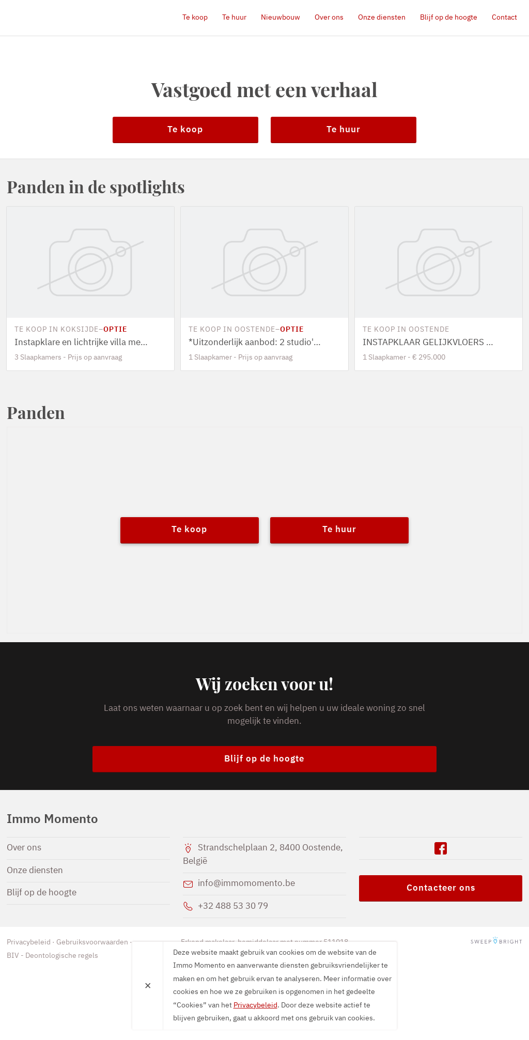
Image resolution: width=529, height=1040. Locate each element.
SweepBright (496, 942)
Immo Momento (66, 17)
